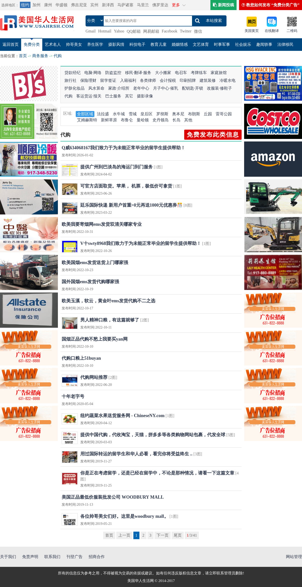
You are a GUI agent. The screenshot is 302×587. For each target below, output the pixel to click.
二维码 (292, 31)
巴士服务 (113, 96)
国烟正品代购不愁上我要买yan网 (95, 339)
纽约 (25, 5)
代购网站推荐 (93, 377)
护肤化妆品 (74, 88)
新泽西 (108, 5)
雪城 (133, 114)
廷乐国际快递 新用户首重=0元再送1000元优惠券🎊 (131, 205)
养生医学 (95, 44)
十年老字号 (73, 396)
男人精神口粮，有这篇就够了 (109, 319)
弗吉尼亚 (79, 5)
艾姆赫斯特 (87, 120)
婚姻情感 (180, 44)
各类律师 (148, 80)
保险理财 (88, 80)
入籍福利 (128, 80)
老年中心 (141, 88)
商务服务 (40, 56)
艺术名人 (53, 44)
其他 (188, 120)
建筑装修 (208, 80)
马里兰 (143, 5)
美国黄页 (252, 31)
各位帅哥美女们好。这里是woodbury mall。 (124, 516)
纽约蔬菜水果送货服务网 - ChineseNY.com (122, 415)
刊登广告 (74, 557)
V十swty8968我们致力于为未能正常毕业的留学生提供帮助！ (140, 243)
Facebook (169, 31)
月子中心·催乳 (165, 88)
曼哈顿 (143, 120)
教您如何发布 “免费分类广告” (270, 5)
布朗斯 (194, 114)
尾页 (178, 535)
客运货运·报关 (88, 96)
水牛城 (119, 114)
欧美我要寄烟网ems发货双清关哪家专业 (102, 224)
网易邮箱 (151, 31)
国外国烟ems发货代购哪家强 (90, 281)
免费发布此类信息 (213, 134)
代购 (58, 56)
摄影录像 (145, 96)
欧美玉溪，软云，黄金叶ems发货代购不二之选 (108, 300)
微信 (198, 31)
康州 (48, 5)
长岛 (176, 120)
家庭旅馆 (219, 72)
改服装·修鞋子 (219, 88)
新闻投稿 (223, 5)
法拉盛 (103, 114)
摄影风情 (116, 44)
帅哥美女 (74, 44)
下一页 (163, 535)
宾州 (94, 5)
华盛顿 (61, 5)
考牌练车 (199, 72)
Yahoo (119, 31)
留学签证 (108, 80)
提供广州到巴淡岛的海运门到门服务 (116, 166)
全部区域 (85, 114)
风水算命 (96, 88)
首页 (23, 56)
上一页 (124, 535)
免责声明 (30, 557)
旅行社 (70, 80)
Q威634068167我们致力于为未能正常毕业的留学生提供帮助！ (123, 147)
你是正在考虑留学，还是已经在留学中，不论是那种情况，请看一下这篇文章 (157, 472)
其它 (129, 96)
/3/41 (192, 535)
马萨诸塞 (125, 5)
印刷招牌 (188, 80)
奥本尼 (178, 114)
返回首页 (11, 44)
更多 (176, 5)
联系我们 (52, 557)
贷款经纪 (72, 72)
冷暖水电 (227, 80)
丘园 (208, 114)
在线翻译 (272, 31)
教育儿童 (158, 44)
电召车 (181, 72)
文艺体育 (201, 44)
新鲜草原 (109, 120)
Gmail (91, 31)
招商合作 (97, 557)
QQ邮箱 (134, 31)
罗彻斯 (162, 114)
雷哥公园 (224, 114)
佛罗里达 (160, 5)
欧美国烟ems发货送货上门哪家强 (95, 262)
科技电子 (137, 44)
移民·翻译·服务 (138, 72)
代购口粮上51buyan (81, 358)
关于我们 (8, 557)
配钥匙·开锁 (192, 88)
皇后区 (146, 114)
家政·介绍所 (118, 88)
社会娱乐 (243, 44)
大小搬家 (163, 72)
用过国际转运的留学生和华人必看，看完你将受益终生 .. (136, 453)
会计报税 (168, 80)
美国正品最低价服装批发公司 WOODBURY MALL (113, 497)
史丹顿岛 (161, 120)
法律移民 (285, 44)
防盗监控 (113, 72)
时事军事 (222, 44)
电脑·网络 (92, 72)
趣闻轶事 (264, 44)
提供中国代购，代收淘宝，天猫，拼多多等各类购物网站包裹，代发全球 (152, 434)
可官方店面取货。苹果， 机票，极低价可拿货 (126, 186)
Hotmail (104, 31)
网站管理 (294, 557)
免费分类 (32, 44)
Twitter (186, 31)
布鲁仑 (127, 120)
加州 (36, 5)
